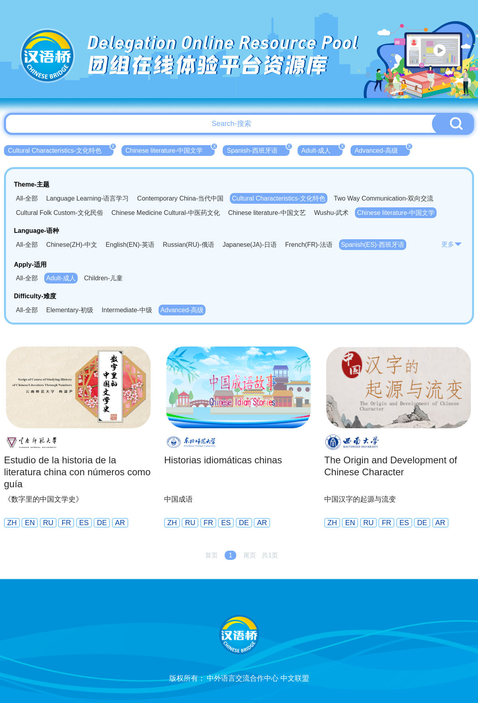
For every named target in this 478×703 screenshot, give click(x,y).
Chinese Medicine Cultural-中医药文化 (166, 212)
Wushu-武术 (331, 212)
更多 (451, 244)
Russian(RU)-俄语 (188, 244)
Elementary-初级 (69, 310)
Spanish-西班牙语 (258, 149)
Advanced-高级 (382, 149)
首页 (211, 555)
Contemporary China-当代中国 (180, 198)
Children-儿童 (103, 278)
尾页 (249, 555)
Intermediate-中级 (127, 310)
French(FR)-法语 (309, 244)
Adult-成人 (322, 149)
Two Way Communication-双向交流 (383, 198)
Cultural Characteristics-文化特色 (61, 149)
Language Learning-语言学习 (87, 198)
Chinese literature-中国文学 (170, 149)
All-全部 (27, 198)
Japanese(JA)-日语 (250, 244)
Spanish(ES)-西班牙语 (372, 244)
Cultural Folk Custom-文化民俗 (59, 212)
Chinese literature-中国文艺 (267, 212)
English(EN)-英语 (130, 244)
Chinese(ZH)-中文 (71, 244)
